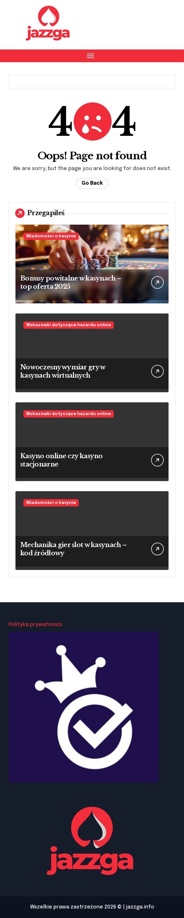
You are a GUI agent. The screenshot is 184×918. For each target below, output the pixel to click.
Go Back (92, 183)
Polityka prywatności (35, 624)
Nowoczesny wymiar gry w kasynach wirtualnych (62, 371)
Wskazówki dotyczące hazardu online (68, 325)
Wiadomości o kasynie (51, 236)
